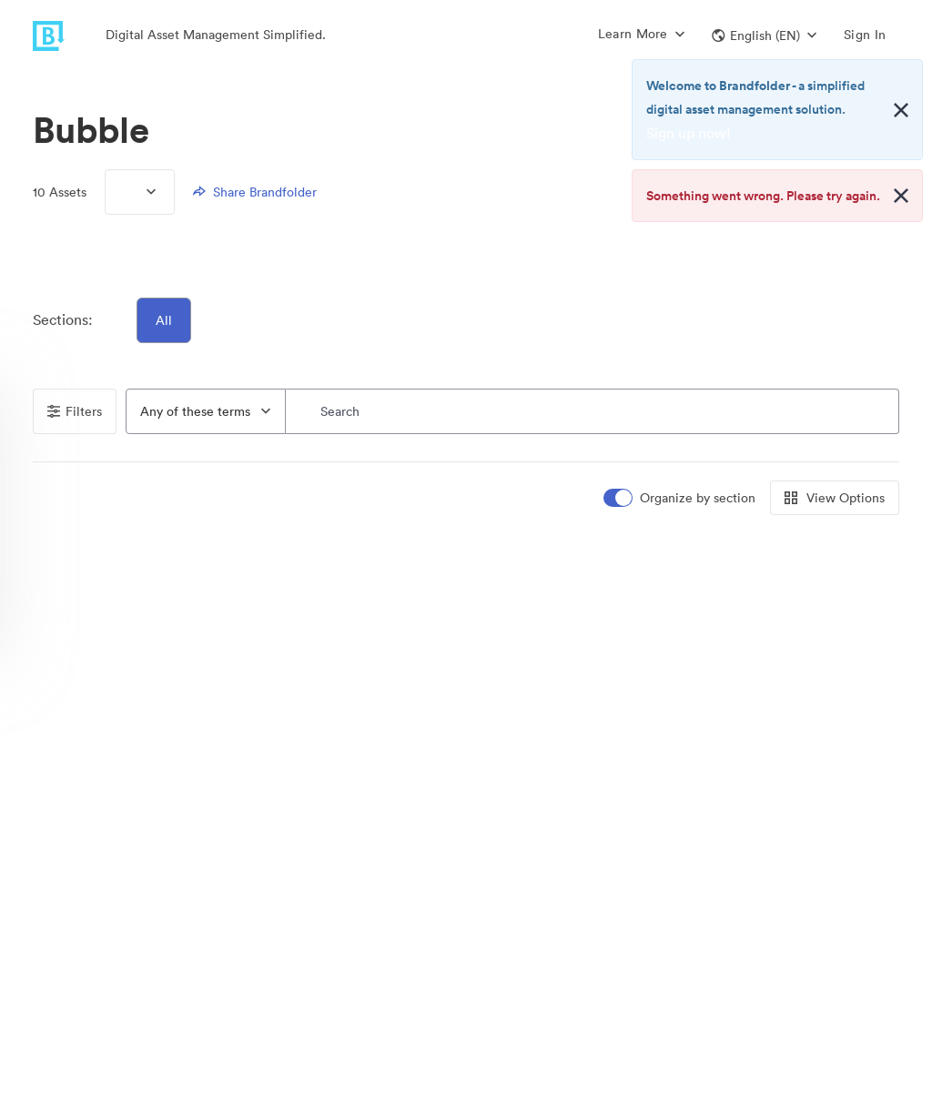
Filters (74, 411)
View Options (835, 498)
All (164, 320)
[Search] (592, 411)
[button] (764, 35)
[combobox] (206, 411)
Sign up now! (688, 133)
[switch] (681, 498)
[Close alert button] (901, 110)
